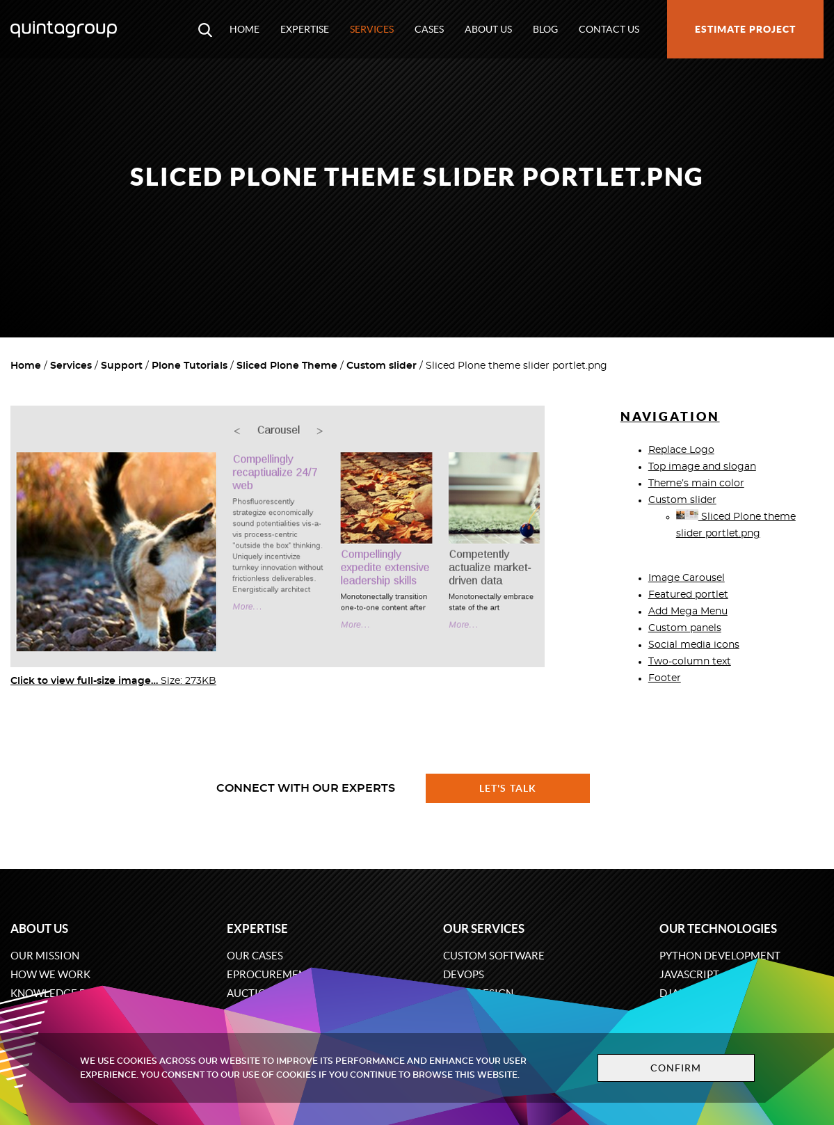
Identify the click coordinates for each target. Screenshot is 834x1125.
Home (244, 29)
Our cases (255, 956)
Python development (719, 956)
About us (488, 29)
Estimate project (745, 29)
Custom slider (381, 366)
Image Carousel (686, 578)
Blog (545, 29)
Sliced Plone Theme (286, 366)
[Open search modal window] (205, 29)
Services (372, 29)
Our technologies (718, 928)
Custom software (494, 956)
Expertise (304, 29)
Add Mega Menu (688, 611)
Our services (483, 928)
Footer (664, 678)
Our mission (44, 956)
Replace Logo (681, 450)
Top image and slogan (702, 467)
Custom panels (684, 628)
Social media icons (693, 645)
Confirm (676, 1068)
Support (122, 366)
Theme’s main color (696, 483)
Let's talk (507, 788)
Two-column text (689, 662)
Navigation (670, 416)
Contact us (609, 29)
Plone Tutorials (189, 366)
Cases (429, 29)
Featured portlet (688, 595)
